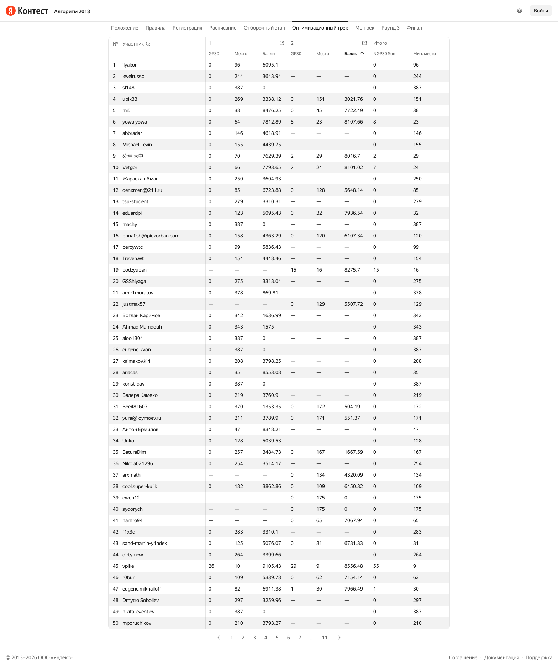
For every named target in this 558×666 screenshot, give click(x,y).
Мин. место (428, 54)
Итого (383, 43)
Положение (124, 28)
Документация (501, 657)
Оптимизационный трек (320, 28)
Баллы (272, 54)
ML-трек (364, 28)
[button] (136, 44)
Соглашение (463, 657)
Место (244, 54)
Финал (414, 28)
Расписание (223, 28)
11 (325, 637)
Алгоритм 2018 (72, 11)
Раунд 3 (390, 28)
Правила (155, 28)
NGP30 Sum (388, 54)
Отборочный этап (264, 28)
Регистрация (187, 28)
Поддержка (539, 657)
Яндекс (61, 657)
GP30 (217, 54)
